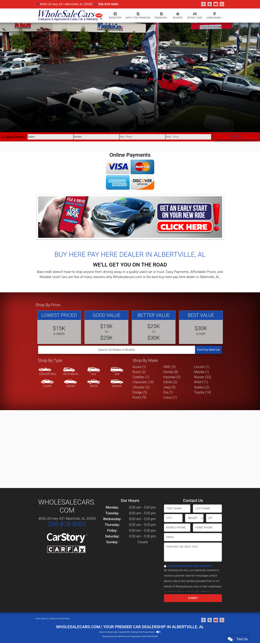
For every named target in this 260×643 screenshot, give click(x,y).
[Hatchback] (70, 371)
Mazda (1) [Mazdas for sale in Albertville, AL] (201, 372)
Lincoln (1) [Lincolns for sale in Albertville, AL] (202, 367)
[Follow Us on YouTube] (215, 4)
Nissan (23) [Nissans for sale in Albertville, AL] (202, 377)
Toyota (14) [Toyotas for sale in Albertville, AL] (202, 392)
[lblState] (194, 518)
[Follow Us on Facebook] (203, 4)
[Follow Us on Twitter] (209, 4)
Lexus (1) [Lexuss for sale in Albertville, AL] (170, 397)
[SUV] (93, 371)
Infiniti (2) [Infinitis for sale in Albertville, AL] (170, 382)
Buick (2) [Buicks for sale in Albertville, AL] (139, 372)
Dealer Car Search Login (108, 632)
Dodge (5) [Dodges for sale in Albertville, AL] (140, 392)
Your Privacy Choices (150, 632)
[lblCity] (173, 518)
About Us (44, 619)
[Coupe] (47, 383)
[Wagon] (117, 383)
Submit (193, 598)
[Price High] (188, 137)
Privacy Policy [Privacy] (64, 619)
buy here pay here (172, 277)
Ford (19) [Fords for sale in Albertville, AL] (139, 397)
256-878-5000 (108, 4)
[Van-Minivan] (117, 371)
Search (236, 136)
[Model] (96, 137)
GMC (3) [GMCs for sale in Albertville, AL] (169, 367)
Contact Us (54, 619)
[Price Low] (142, 137)
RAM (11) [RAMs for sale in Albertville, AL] (201, 382)
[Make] (50, 137)
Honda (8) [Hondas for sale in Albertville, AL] (170, 372)
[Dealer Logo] (70, 15)
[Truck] (93, 383)
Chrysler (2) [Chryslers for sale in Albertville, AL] (141, 387)
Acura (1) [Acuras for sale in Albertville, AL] (139, 367)
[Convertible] (47, 371)
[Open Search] (116, 350)
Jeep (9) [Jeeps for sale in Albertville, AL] (169, 387)
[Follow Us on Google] (221, 4)
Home (38, 619)
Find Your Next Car (208, 349)
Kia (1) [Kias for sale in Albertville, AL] (168, 392)
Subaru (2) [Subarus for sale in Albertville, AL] (201, 387)
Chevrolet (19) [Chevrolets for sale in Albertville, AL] (143, 382)
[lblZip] (214, 518)
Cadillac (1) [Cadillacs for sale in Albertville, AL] (141, 377)
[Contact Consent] (165, 566)
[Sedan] (70, 383)
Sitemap (134, 632)
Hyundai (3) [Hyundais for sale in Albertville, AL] (171, 377)
